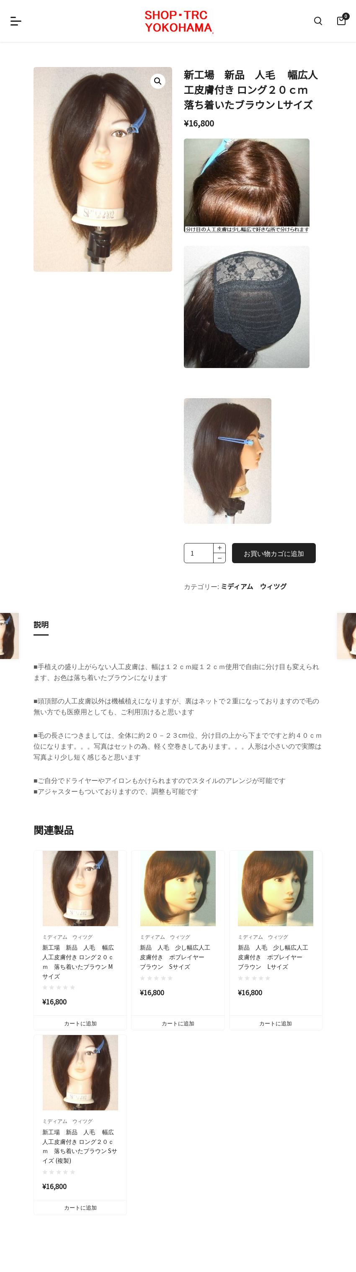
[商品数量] (205, 553)
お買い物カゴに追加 (274, 553)
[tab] (41, 625)
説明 (41, 624)
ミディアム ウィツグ (254, 586)
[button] (157, 81)
